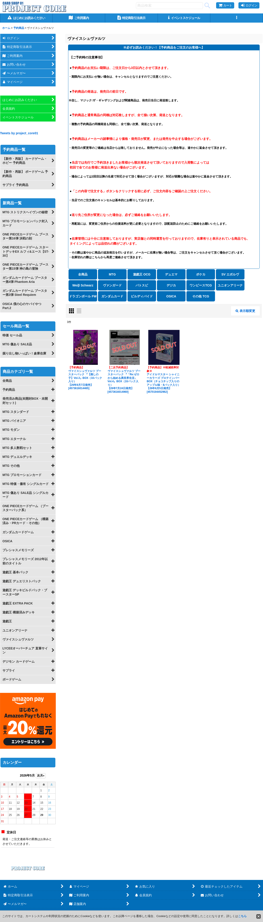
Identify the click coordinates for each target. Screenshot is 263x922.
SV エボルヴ (230, 274)
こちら (242, 916)
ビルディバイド (142, 296)
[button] (236, 18)
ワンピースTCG (201, 285)
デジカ (171, 285)
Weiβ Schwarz (82, 285)
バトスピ (142, 285)
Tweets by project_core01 (19, 133)
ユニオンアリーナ (230, 285)
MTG (112, 274)
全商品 (83, 274)
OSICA (171, 296)
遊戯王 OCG (141, 274)
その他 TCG (200, 296)
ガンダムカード (112, 296)
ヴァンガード (112, 285)
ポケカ (200, 274)
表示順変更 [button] (245, 311)
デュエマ (171, 274)
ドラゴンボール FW (83, 296)
